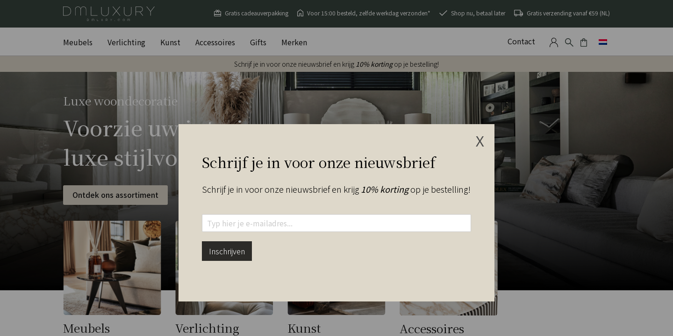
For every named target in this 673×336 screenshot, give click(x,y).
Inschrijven (227, 251)
